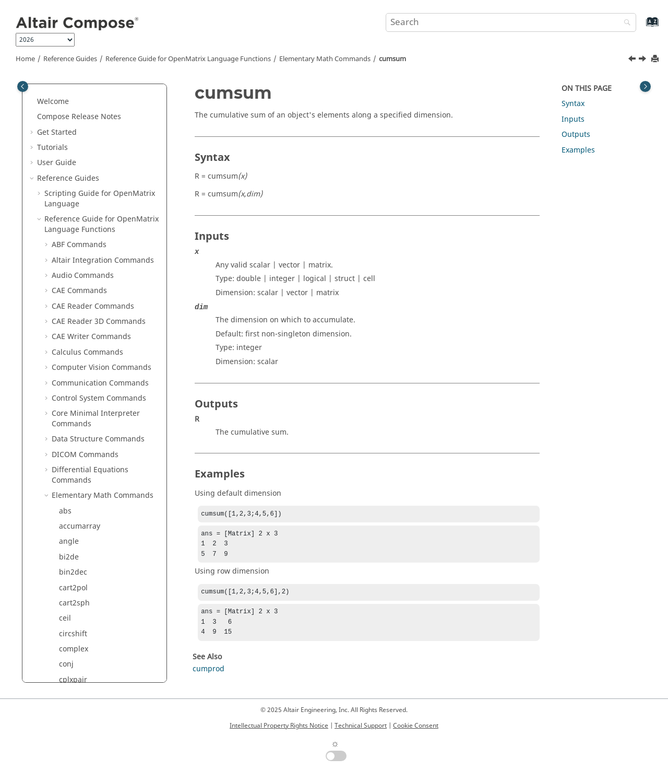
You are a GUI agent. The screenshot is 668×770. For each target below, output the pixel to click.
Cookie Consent (415, 725)
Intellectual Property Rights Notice (279, 725)
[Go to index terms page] (641, 26)
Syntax (573, 103)
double (71, 320)
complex (73, 166)
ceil (65, 136)
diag (67, 289)
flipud (69, 489)
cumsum (392, 59)
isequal (72, 673)
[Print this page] (656, 59)
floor (67, 504)
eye (65, 397)
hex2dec (73, 535)
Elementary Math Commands (325, 59)
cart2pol (73, 105)
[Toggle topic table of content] (645, 86)
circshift (73, 151)
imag (68, 566)
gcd (65, 520)
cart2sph (74, 120)
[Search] (624, 23)
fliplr (67, 474)
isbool (69, 627)
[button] (55, 90)
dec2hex (73, 274)
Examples (578, 150)
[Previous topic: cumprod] (633, 60)
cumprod (75, 212)
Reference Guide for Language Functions (188, 59)
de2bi (69, 243)
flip (64, 458)
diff (65, 305)
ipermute (75, 611)
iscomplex (76, 642)
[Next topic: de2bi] (643, 60)
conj (66, 182)
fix (63, 443)
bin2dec (73, 90)
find (66, 428)
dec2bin (73, 258)
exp (65, 366)
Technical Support (361, 725)
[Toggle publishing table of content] (22, 86)
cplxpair (73, 197)
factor (69, 412)
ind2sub (73, 581)
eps (65, 351)
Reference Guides (70, 59)
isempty (73, 658)
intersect (74, 596)
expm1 (70, 382)
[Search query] (511, 22)
